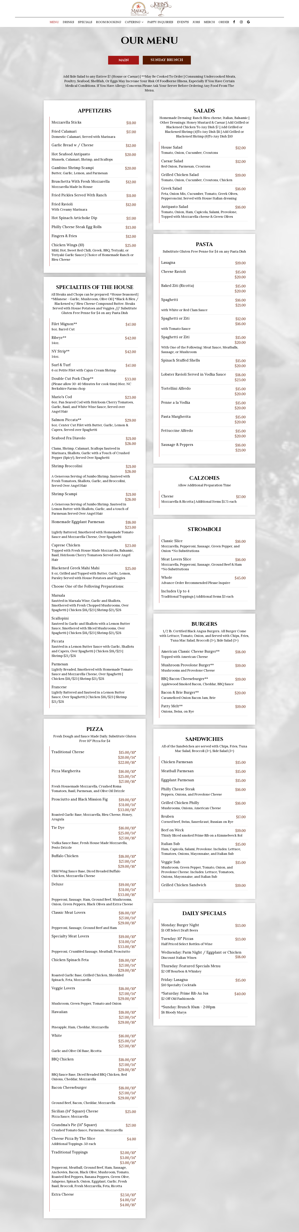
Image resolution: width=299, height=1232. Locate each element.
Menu (54, 22)
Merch (209, 22)
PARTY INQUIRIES (160, 22)
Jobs (196, 22)
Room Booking (108, 22)
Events (183, 22)
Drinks (68, 22)
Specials (85, 22)
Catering (134, 22)
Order (224, 22)
